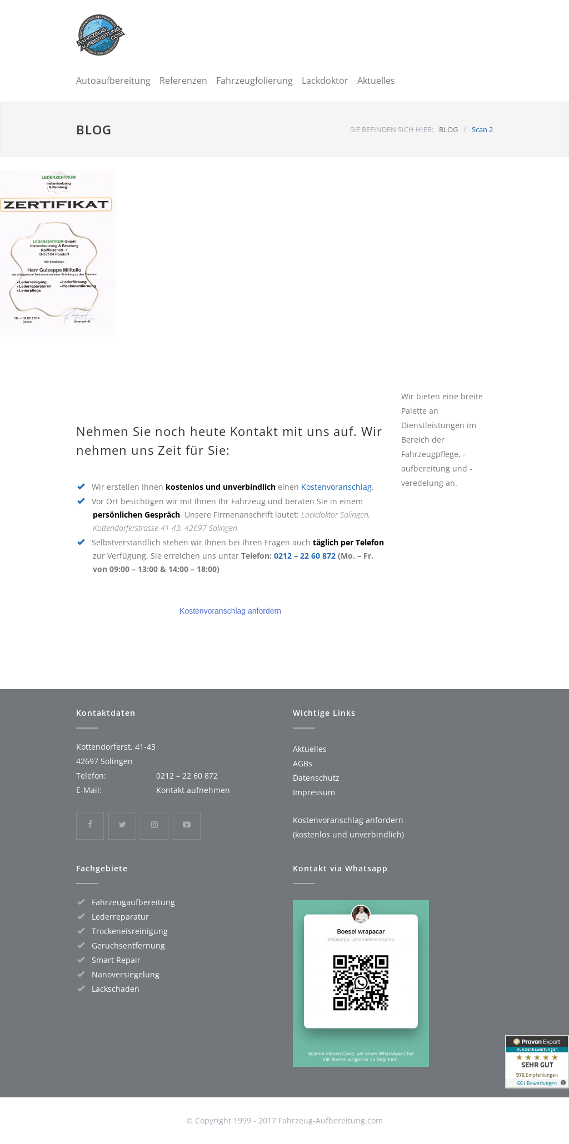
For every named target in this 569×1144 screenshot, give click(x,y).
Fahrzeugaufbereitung (133, 902)
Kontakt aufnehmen (193, 790)
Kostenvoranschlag (336, 486)
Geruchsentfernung (128, 945)
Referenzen (183, 80)
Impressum (314, 792)
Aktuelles (376, 80)
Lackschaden (115, 989)
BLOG (94, 129)
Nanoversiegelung (125, 974)
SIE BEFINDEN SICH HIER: (391, 129)
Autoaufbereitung (113, 80)
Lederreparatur (120, 916)
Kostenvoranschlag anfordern (230, 610)
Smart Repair (116, 960)
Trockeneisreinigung (130, 931)
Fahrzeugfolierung (254, 80)
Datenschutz (316, 777)
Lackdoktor (325, 80)
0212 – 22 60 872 (305, 555)
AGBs (302, 763)
